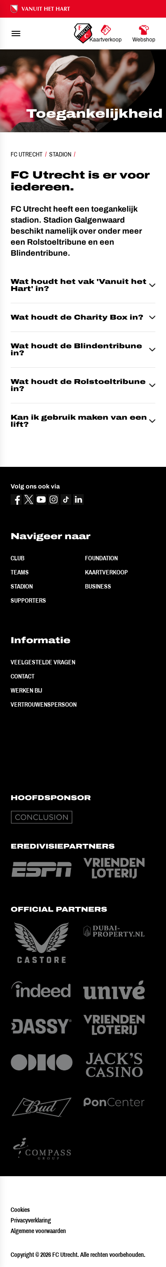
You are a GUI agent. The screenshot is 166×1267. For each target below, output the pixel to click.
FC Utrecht (26, 154)
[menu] (16, 33)
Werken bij (26, 690)
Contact (23, 676)
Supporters (28, 600)
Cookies (20, 1210)
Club (17, 558)
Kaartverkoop (106, 572)
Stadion (60, 154)
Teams (20, 572)
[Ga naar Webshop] (143, 33)
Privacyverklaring (31, 1220)
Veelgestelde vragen (43, 662)
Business (98, 586)
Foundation (101, 558)
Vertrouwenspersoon (44, 704)
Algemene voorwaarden (38, 1231)
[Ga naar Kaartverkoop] (105, 33)
